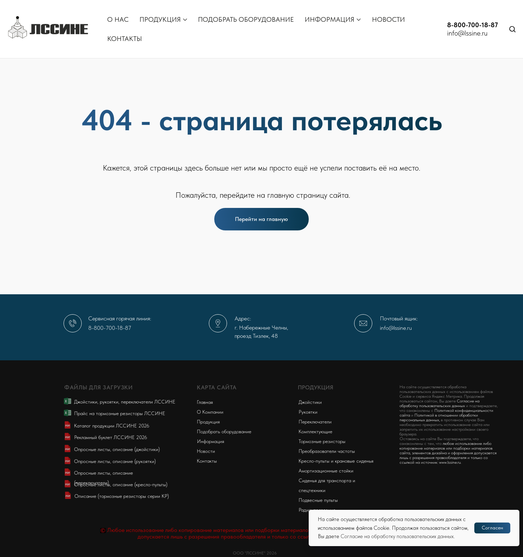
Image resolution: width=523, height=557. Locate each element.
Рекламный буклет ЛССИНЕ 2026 (110, 437)
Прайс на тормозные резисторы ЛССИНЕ (119, 413)
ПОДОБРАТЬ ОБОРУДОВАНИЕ (246, 19)
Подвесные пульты (318, 500)
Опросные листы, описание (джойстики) (117, 449)
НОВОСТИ (388, 19)
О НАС (118, 19)
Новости (206, 451)
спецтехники (312, 490)
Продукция (208, 422)
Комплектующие (315, 431)
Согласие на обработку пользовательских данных (397, 536)
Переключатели (315, 422)
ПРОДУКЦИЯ (160, 19)
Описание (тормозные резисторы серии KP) (121, 496)
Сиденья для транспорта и (327, 480)
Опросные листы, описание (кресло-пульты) (120, 484)
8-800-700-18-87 (472, 25)
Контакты (207, 461)
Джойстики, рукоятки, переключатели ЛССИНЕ (124, 402)
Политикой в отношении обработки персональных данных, (439, 417)
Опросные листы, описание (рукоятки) (115, 461)
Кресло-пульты (314, 461)
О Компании (210, 412)
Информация (210, 441)
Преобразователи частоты (327, 451)
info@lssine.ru (467, 33)
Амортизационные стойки (326, 471)
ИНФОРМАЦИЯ (329, 19)
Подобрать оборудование (224, 431)
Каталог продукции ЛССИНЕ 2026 (111, 426)
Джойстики (310, 402)
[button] (512, 28)
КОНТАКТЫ (124, 38)
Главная (205, 402)
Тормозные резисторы (322, 441)
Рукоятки (308, 412)
